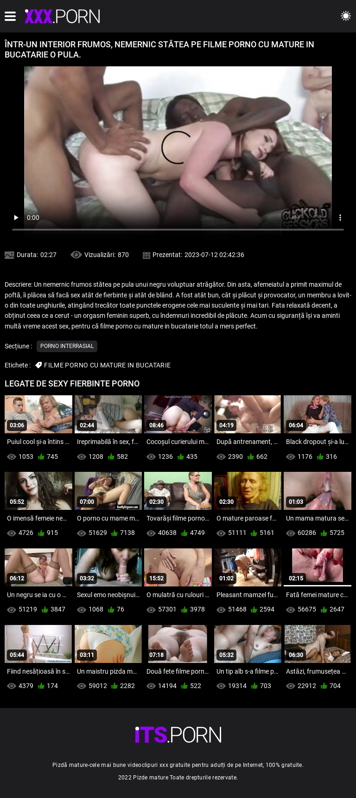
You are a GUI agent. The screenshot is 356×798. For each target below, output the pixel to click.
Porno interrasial (67, 346)
